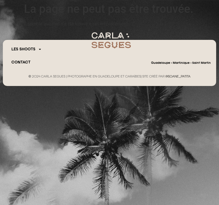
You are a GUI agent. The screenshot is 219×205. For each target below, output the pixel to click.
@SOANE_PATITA (177, 76)
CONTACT (21, 62)
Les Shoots (26, 49)
